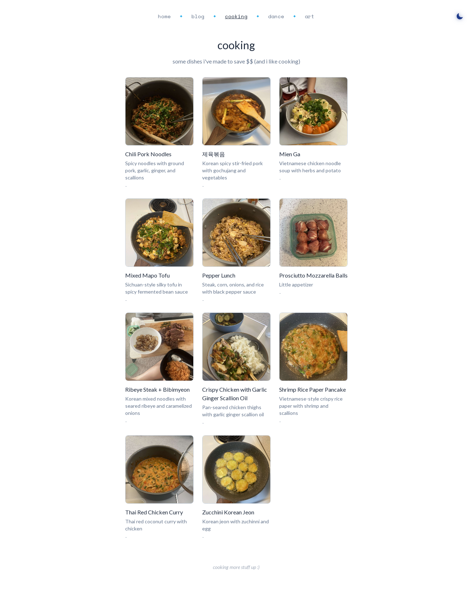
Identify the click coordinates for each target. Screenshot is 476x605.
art (309, 16)
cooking (236, 16)
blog (197, 16)
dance (276, 16)
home (164, 16)
